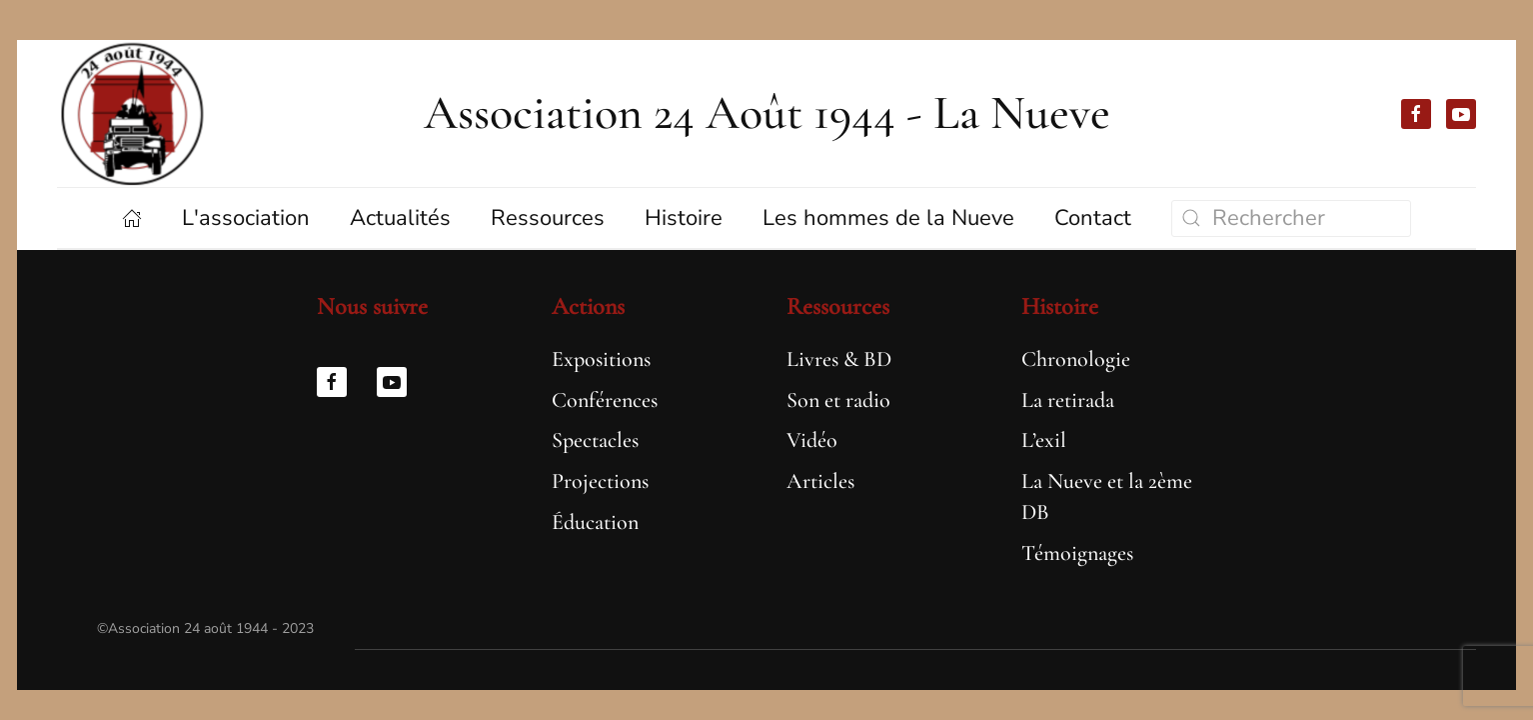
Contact (1092, 218)
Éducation (595, 522)
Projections (600, 481)
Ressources (837, 306)
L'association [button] (246, 218)
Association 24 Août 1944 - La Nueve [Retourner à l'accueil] (767, 113)
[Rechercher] (1291, 218)
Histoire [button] (684, 218)
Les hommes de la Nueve (888, 218)
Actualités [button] (400, 218)
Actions (588, 306)
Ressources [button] (548, 218)
